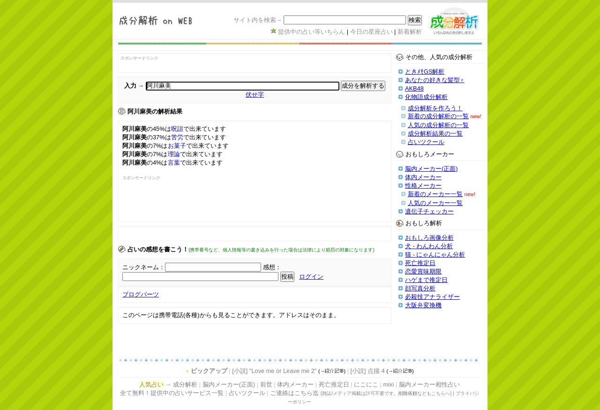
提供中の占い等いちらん (311, 31)
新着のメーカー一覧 (435, 193)
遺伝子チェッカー (429, 211)
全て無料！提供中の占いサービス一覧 (172, 392)
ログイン (311, 276)
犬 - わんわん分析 (429, 246)
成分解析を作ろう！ (435, 108)
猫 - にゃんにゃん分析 (435, 254)
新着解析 (410, 31)
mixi (388, 384)
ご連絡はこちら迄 (294, 392)
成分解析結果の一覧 (435, 133)
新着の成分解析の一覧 (438, 116)
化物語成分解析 (426, 96)
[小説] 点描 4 (368, 370)
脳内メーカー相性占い (429, 384)
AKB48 (414, 88)
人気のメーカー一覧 (435, 202)
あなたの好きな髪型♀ (435, 80)
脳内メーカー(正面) (431, 168)
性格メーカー (423, 185)
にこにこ (366, 384)
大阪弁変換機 (423, 305)
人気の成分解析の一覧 (438, 125)
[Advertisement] (177, 204)
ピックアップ (209, 370)
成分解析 (185, 384)
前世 (266, 384)
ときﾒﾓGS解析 (425, 71)
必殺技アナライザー (432, 296)
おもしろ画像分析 (429, 237)
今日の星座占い (371, 31)
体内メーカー (423, 177)
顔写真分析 (420, 288)
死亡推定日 (420, 262)
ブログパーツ (140, 294)
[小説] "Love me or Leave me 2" (274, 370)
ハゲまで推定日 (426, 279)
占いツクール (426, 141)
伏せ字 (255, 94)
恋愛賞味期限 (423, 271)
